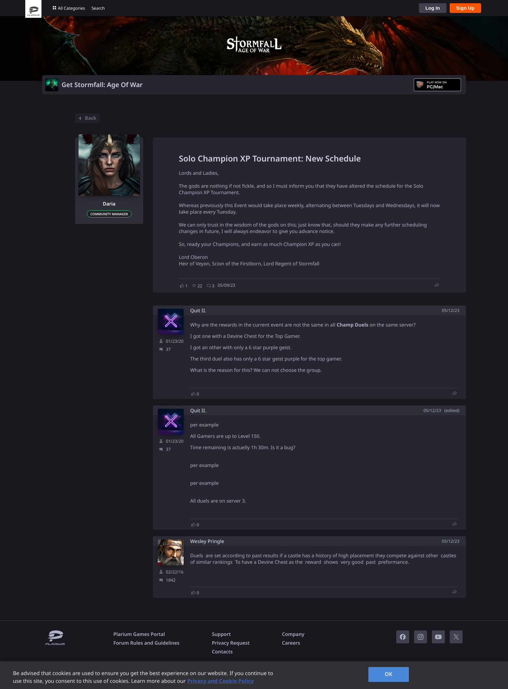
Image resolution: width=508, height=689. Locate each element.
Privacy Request (230, 643)
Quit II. (198, 311)
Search (98, 8)
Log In (432, 8)
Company (293, 634)
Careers (291, 643)
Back (86, 118)
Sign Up (465, 8)
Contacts (222, 652)
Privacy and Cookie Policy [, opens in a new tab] (220, 680)
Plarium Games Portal (139, 634)
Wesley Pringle (207, 542)
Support (221, 634)
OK (388, 674)
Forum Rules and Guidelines (146, 643)
